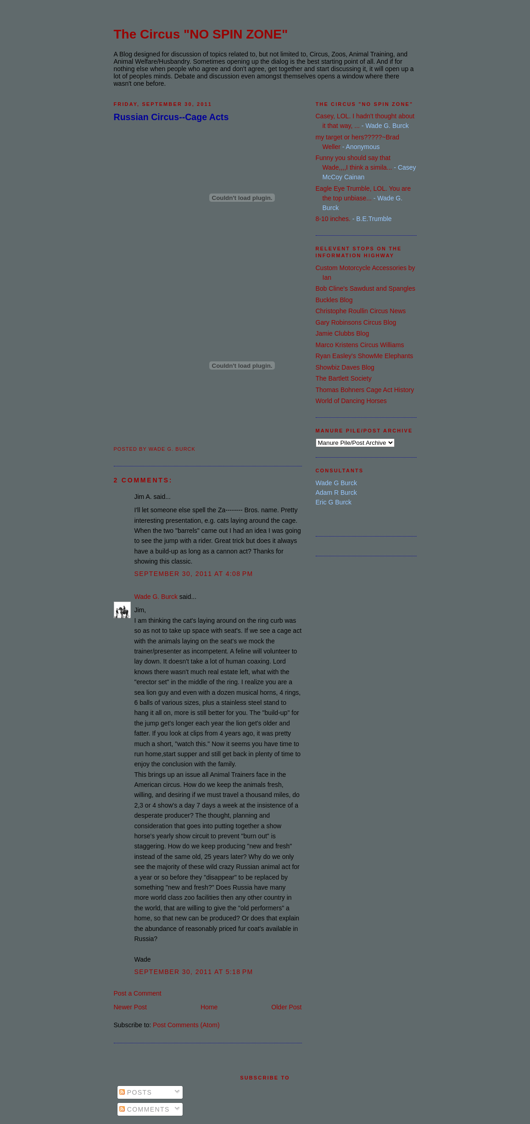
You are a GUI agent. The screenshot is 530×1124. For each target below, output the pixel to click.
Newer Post (130, 1007)
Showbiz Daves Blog (345, 367)
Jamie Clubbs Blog (342, 333)
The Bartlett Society (344, 378)
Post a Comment (138, 993)
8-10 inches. (333, 218)
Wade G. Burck (156, 596)
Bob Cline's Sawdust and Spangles (365, 288)
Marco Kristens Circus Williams (360, 345)
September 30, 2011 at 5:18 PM (193, 971)
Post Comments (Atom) (186, 1025)
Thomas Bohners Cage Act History (365, 389)
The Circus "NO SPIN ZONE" (201, 34)
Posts (135, 1092)
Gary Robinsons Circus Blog (356, 322)
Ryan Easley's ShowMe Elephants (364, 356)
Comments (144, 1109)
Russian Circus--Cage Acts (171, 117)
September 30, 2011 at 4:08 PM (193, 573)
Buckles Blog (334, 300)
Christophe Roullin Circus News (361, 311)
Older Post (286, 1007)
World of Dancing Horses (351, 400)
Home (209, 1007)
